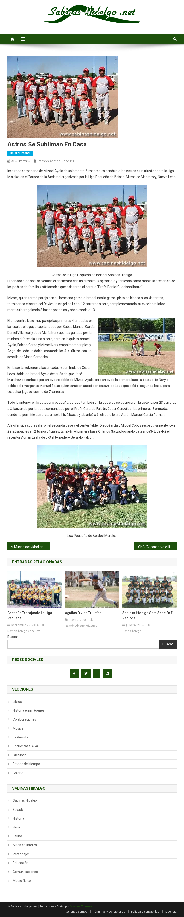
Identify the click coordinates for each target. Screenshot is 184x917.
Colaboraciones (24, 719)
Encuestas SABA (25, 746)
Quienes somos (76, 911)
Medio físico (22, 881)
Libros (17, 702)
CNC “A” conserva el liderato (157, 547)
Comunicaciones (25, 872)
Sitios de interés (25, 845)
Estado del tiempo (26, 764)
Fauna (17, 836)
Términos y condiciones (109, 911)
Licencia (171, 911)
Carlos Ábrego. (132, 631)
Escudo (18, 809)
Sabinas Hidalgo (25, 800)
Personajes (21, 854)
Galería (18, 773)
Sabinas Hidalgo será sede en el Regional (148, 615)
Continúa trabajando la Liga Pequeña (29, 615)
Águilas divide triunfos (83, 613)
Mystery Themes (81, 906)
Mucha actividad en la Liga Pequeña (32, 547)
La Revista (20, 737)
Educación (20, 863)
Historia (18, 818)
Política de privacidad (145, 911)
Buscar (12, 637)
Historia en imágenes (29, 710)
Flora (16, 827)
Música (18, 728)
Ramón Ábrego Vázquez (56, 161)
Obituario (20, 755)
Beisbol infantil (20, 153)
